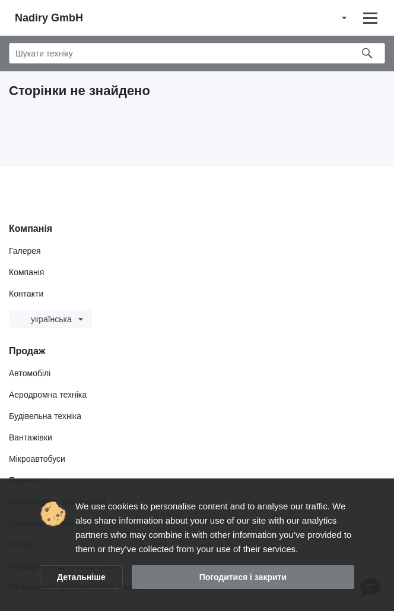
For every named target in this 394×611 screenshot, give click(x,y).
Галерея (25, 251)
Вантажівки (30, 437)
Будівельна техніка (45, 416)
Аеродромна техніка (48, 394)
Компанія (26, 272)
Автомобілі (29, 373)
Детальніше (81, 577)
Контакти (26, 293)
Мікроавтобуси (37, 459)
